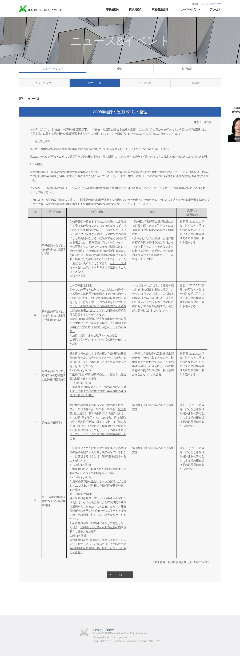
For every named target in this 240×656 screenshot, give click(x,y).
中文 (219, 4)
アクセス (215, 9)
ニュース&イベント (189, 9)
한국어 (195, 4)
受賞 (119, 68)
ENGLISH (203, 4)
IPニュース (94, 83)
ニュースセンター (52, 68)
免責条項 (110, 629)
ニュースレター (44, 83)
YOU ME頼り (145, 83)
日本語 (212, 4)
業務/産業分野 (160, 9)
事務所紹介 (112, 9)
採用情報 (187, 68)
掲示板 (196, 83)
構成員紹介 (135, 9)
